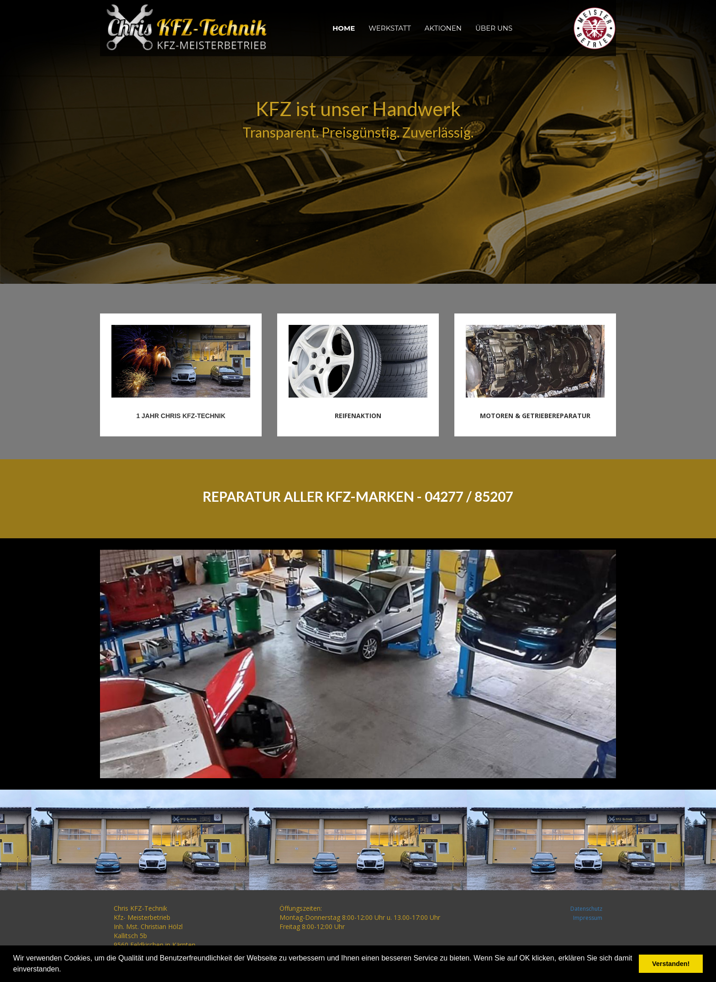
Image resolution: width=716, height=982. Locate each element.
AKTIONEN (443, 28)
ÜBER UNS (493, 28)
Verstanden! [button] (671, 963)
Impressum (587, 918)
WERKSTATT (390, 28)
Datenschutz (586, 909)
